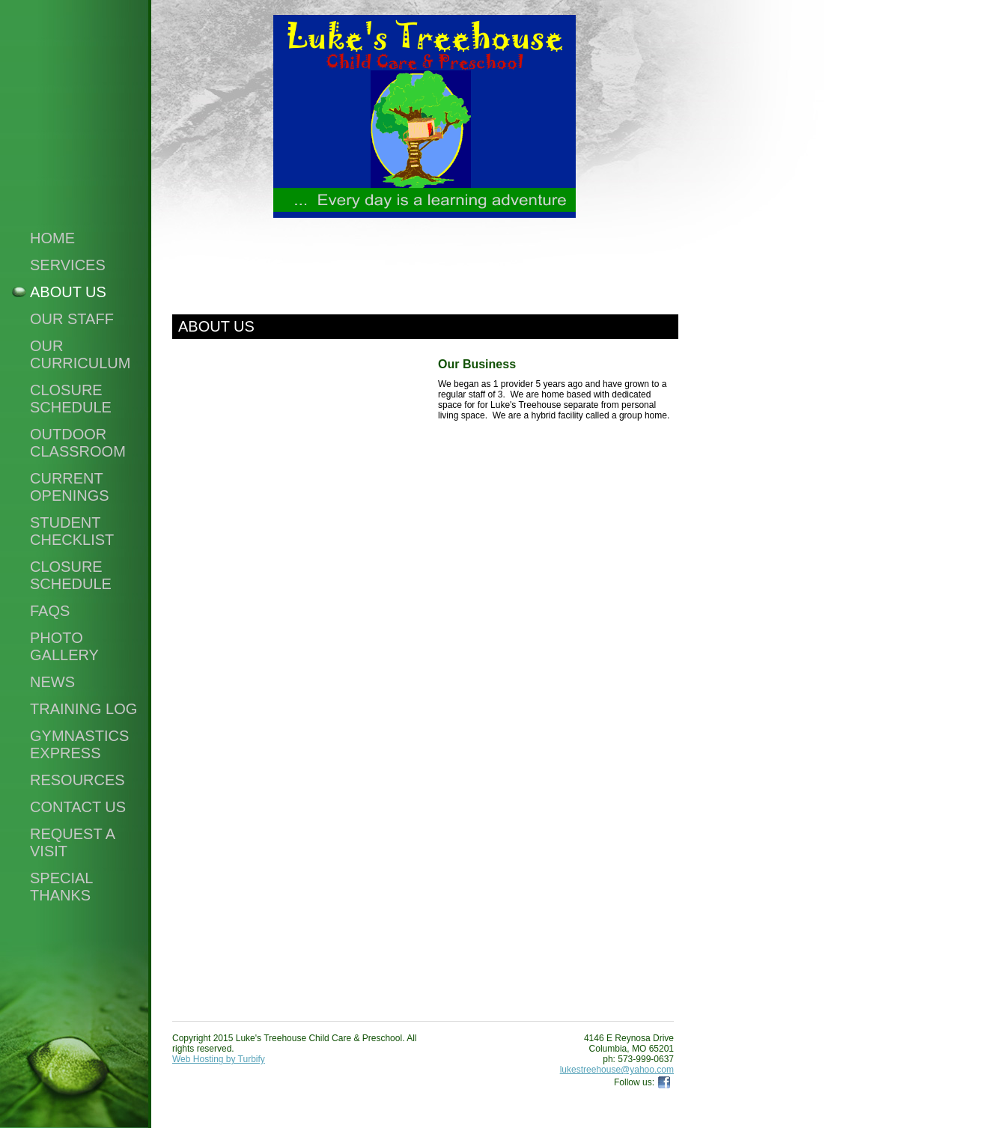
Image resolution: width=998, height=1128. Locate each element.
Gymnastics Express (79, 744)
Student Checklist (72, 531)
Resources (77, 780)
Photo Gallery (64, 646)
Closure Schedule (71, 398)
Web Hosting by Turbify (218, 1059)
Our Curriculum (80, 354)
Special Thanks (61, 886)
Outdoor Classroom (78, 443)
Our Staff (72, 319)
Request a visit (72, 842)
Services (68, 265)
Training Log (83, 709)
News (52, 682)
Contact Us (78, 807)
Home (52, 238)
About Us (68, 292)
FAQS (50, 611)
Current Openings (69, 487)
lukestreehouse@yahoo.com (617, 1069)
